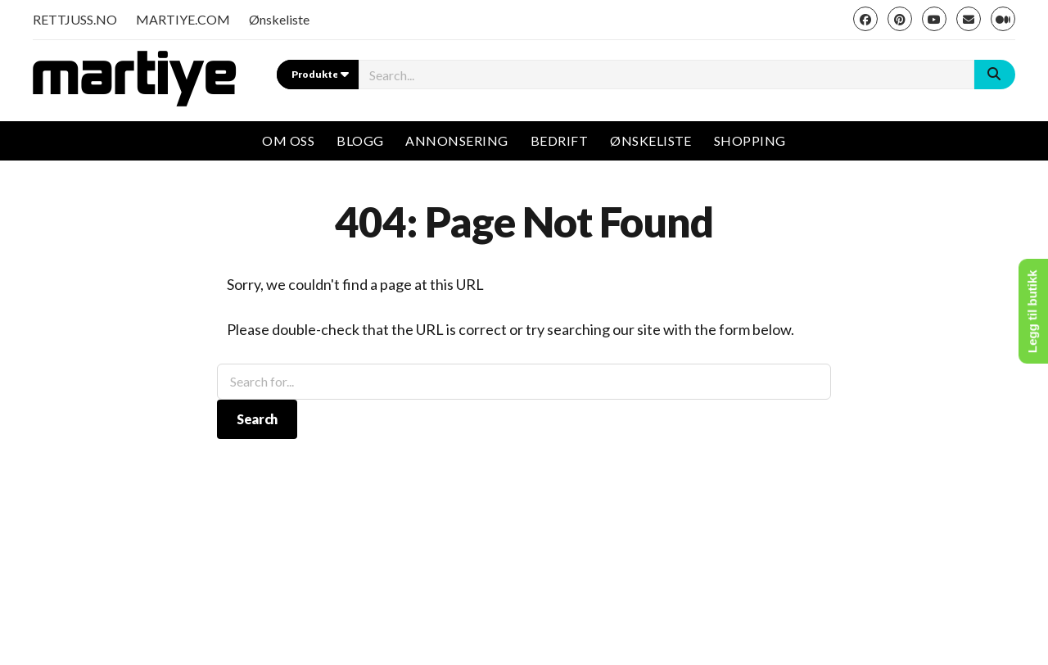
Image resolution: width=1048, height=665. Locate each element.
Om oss (288, 140)
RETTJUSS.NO (75, 19)
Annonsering (456, 140)
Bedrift (559, 140)
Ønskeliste (279, 19)
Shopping (750, 140)
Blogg (360, 140)
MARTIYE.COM (183, 19)
